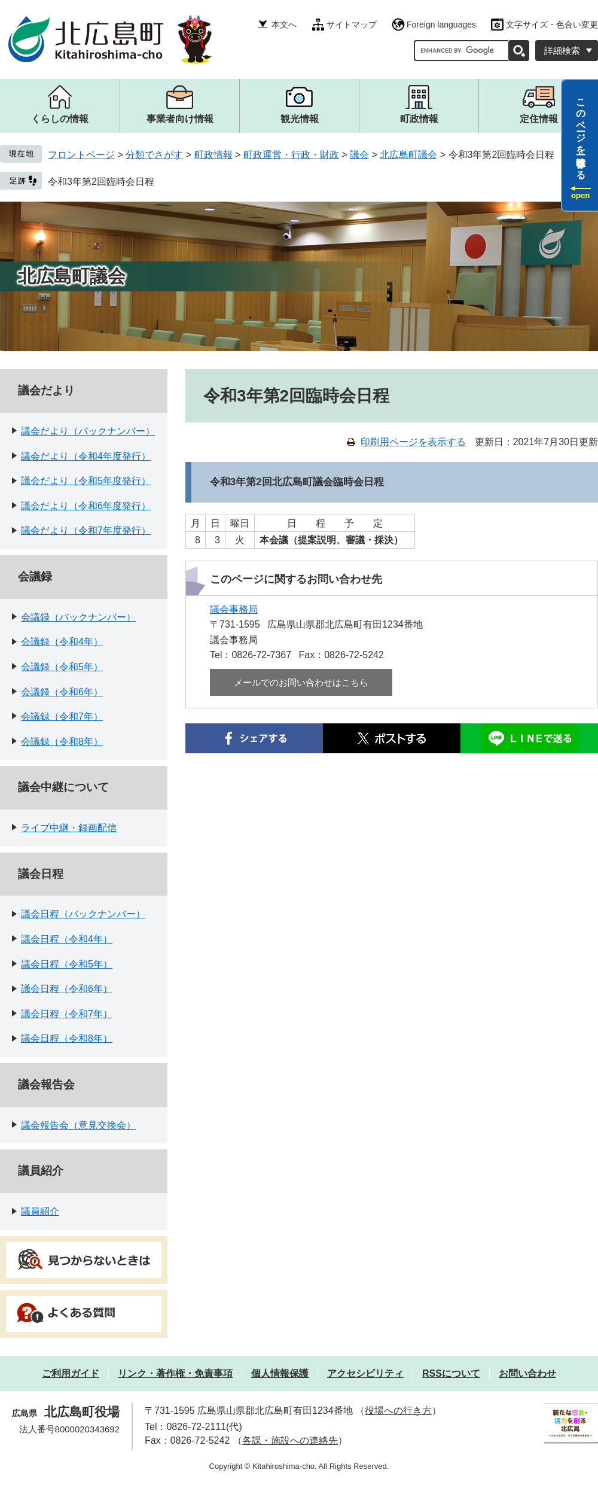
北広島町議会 (408, 155)
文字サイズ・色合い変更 (552, 24)
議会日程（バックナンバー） (83, 914)
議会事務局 (234, 609)
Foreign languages (441, 24)
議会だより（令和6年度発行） (86, 506)
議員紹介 (40, 1170)
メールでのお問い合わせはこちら (301, 682)
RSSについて (451, 1373)
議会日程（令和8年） (66, 1038)
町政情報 (213, 155)
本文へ (284, 24)
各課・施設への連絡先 (290, 1440)
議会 (359, 155)
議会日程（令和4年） (66, 939)
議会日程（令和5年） (66, 964)
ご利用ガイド (70, 1373)
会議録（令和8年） (62, 742)
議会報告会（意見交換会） (78, 1125)
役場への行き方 (398, 1410)
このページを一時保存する (581, 133)
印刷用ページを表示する (413, 442)
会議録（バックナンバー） (78, 617)
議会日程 (40, 874)
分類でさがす (154, 155)
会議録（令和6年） (62, 692)
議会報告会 (46, 1084)
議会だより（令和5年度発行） (86, 481)
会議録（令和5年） (62, 667)
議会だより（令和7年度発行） (86, 530)
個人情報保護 (280, 1373)
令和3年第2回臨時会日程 (101, 182)
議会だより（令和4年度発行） (86, 456)
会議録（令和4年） (62, 642)
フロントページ (81, 155)
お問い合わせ (527, 1373)
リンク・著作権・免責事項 (175, 1373)
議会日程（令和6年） (66, 989)
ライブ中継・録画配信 (69, 828)
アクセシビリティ (365, 1373)
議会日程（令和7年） (66, 1014)
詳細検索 (562, 50)
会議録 (35, 576)
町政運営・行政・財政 (291, 155)
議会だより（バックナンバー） (88, 431)
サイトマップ (352, 24)
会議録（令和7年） (62, 716)
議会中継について (63, 787)
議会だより (46, 390)
